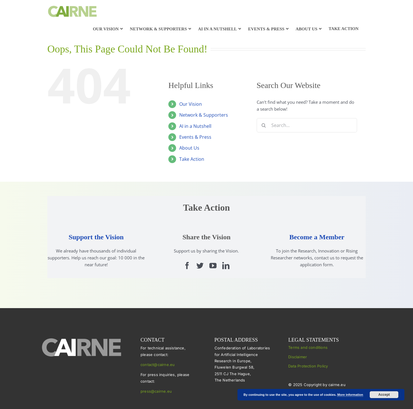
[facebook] (187, 265)
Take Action (191, 159)
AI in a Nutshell (195, 126)
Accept (384, 395)
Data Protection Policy (308, 366)
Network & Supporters (203, 115)
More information (350, 394)
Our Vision (190, 104)
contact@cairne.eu (158, 364)
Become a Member (316, 237)
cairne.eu (163, 391)
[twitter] (200, 265)
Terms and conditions (308, 347)
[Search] (264, 125)
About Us (189, 148)
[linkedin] (225, 265)
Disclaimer (297, 357)
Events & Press (195, 137)
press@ (148, 391)
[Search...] (307, 125)
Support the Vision (96, 237)
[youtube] (213, 265)
